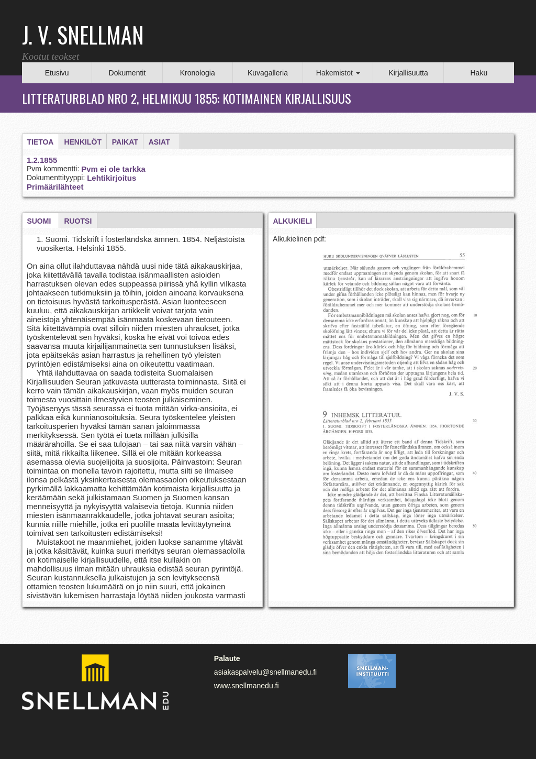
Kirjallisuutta (408, 73)
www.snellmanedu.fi (246, 685)
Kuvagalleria (268, 73)
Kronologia (197, 73)
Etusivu (57, 73)
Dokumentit (127, 73)
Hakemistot (338, 73)
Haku (478, 73)
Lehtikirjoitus (111, 177)
